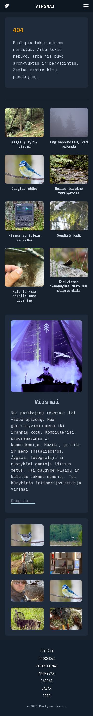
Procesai (46, 658)
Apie (46, 695)
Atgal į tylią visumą (24, 144)
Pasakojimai (46, 666)
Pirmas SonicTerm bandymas (24, 237)
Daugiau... (23, 500)
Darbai (47, 680)
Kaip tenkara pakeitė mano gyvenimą (24, 296)
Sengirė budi (69, 235)
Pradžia (46, 651)
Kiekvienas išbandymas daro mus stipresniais (69, 286)
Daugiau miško (24, 189)
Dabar (47, 688)
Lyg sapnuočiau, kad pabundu (69, 144)
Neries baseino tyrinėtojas (69, 191)
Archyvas (46, 673)
